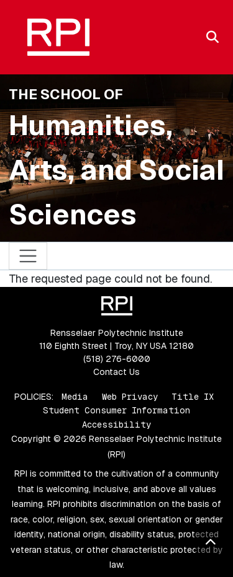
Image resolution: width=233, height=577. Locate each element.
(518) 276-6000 (116, 358)
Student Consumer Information (116, 410)
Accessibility (116, 424)
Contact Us (116, 371)
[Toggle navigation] (28, 256)
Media (75, 396)
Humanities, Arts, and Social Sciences (116, 169)
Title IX (192, 396)
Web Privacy (130, 396)
